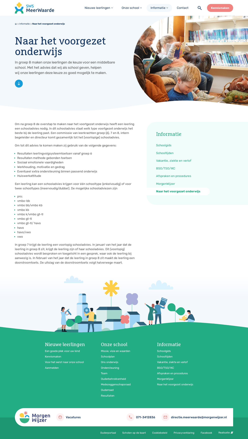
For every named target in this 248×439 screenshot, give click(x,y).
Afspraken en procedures (172, 373)
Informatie (24, 23)
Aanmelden (52, 367)
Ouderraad (107, 390)
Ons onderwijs (109, 362)
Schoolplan (108, 356)
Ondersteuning (110, 367)
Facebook (206, 432)
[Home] (16, 24)
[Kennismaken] (220, 8)
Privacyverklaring (184, 432)
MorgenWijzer (165, 378)
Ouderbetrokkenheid (113, 378)
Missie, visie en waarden (115, 351)
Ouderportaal (108, 432)
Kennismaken (53, 356)
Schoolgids (164, 351)
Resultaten (107, 395)
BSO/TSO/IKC (165, 367)
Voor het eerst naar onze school (64, 362)
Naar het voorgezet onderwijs (48, 23)
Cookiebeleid (159, 432)
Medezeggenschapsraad (116, 384)
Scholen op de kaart (134, 432)
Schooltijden (165, 356)
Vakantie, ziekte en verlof (172, 362)
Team (104, 373)
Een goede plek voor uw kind (62, 351)
